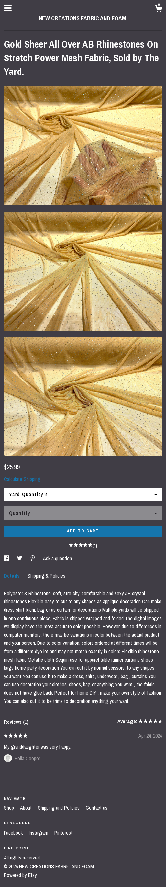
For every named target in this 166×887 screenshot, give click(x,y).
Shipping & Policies (46, 575)
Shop (9, 807)
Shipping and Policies (59, 807)
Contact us (96, 807)
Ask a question (57, 558)
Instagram (39, 832)
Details (12, 575)
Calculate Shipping (22, 479)
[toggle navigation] (8, 8)
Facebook (14, 832)
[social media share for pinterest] (33, 558)
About (26, 807)
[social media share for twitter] (20, 558)
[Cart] (158, 10)
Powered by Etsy (20, 875)
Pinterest (63, 832)
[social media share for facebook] (7, 558)
